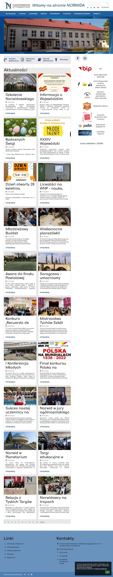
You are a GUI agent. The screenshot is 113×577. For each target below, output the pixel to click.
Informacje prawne (13, 547)
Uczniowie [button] (33, 14)
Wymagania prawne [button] (82, 14)
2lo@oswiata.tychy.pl (66, 549)
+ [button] (88, 7)
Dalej (42, 522)
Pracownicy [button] (55, 14)
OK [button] (107, 572)
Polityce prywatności (101, 569)
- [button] (91, 7)
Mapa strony (11, 557)
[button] (98, 7)
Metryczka (10, 554)
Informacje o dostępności (15, 544)
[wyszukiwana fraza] (98, 4)
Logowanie (105, 7)
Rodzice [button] (44, 14)
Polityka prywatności (14, 551)
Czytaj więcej (10, 113)
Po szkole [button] (67, 14)
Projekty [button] (96, 14)
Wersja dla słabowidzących (13, 574)
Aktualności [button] (11, 14)
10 (37, 522)
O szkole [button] (22, 14)
